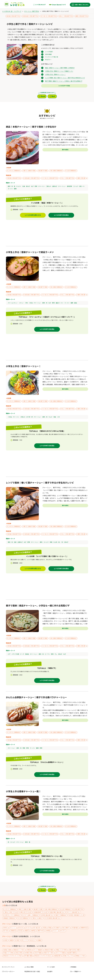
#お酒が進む (75, 928)
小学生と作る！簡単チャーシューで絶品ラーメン (59, 71)
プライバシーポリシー (8, 972)
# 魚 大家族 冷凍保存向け (56, 171)
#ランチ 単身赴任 (37, 950)
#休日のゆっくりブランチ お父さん (43, 956)
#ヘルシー (55, 931)
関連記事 (8, 175)
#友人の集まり (66, 928)
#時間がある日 (84, 928)
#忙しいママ (24, 940)
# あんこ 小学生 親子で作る (67, 178)
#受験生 (39, 940)
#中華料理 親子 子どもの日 (40, 912)
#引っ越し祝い (37, 928)
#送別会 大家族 (7, 950)
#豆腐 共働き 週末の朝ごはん (57, 912)
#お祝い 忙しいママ (68, 956)
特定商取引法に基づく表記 (32, 972)
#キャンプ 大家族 (60, 953)
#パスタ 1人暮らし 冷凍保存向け (30, 915)
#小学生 (17, 940)
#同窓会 (48, 931)
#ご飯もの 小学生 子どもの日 (10, 912)
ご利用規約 (73, 967)
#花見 (44, 928)
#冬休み (5, 928)
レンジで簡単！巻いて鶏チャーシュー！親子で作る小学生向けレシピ (65, 78)
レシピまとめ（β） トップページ (11, 11)
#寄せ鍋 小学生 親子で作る (13, 16)
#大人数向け (56, 928)
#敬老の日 (13, 931)
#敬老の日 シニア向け (18, 950)
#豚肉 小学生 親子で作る (81, 16)
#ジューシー (13, 928)
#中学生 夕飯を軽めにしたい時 (76, 915)
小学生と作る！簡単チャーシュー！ (55, 74)
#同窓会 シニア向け (80, 956)
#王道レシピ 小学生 (8, 953)
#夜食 (49, 928)
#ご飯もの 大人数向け (36, 918)
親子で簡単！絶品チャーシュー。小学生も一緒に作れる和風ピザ (63, 81)
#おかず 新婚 (37, 953)
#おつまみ (5, 931)
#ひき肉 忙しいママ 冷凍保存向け (11, 915)
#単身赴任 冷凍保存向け (9, 918)
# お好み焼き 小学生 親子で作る (31, 178)
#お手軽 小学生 (28, 953)
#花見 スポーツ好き (48, 953)
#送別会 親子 (57, 956)
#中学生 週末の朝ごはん (47, 915)
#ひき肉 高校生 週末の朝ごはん (52, 918)
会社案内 (49, 972)
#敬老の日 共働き (48, 950)
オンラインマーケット (8, 967)
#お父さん (32, 940)
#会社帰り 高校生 (71, 953)
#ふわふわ (20, 928)
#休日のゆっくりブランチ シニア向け (12, 956)
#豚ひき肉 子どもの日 (25, 912)
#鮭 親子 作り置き (38, 909)
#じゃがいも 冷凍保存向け (9, 909)
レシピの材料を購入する (33, 215)
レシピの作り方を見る (61, 215)
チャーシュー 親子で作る (31, 11)
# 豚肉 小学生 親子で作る (83, 178)
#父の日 (20, 931)
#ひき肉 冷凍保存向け (23, 918)
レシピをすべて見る (64, 86)
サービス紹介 (51, 967)
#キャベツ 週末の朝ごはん (73, 912)
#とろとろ (28, 928)
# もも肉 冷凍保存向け (71, 171)
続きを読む (65, 150)
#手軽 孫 (29, 950)
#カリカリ (62, 931)
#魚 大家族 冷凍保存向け (51, 909)
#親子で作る (40, 931)
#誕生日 (27, 931)
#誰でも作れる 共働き (74, 950)
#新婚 (11, 940)
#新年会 (33, 931)
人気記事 (8, 168)
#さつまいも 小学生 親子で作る (49, 16)
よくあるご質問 (28, 967)
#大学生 (5, 940)
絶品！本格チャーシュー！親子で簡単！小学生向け (60, 68)
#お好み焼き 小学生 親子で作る (30, 16)
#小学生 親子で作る (78, 909)
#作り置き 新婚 (28, 956)
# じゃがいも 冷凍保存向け (13, 171)
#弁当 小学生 (18, 953)
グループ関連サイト (75, 972)
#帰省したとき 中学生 (61, 950)
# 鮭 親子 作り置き (43, 171)
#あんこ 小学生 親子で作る (66, 16)
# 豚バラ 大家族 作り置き (29, 171)
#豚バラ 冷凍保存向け (61, 915)
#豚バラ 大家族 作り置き (25, 909)
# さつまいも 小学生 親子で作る (50, 178)
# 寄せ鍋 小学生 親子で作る (14, 178)
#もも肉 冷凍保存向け (65, 909)
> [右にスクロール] (86, 178)
